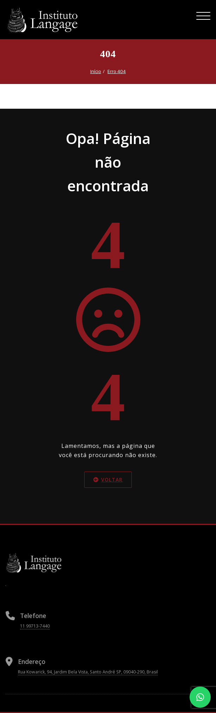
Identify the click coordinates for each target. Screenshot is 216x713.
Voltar (108, 479)
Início (95, 71)
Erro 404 (116, 71)
